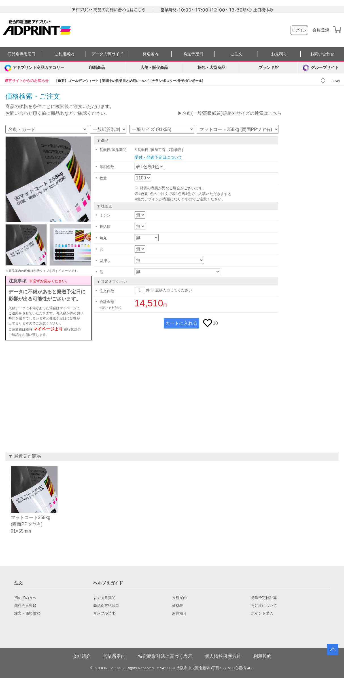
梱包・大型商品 (211, 67)
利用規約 (262, 656)
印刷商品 (97, 67)
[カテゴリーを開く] (34, 67)
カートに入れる (181, 323)
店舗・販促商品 (154, 67)
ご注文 (236, 54)
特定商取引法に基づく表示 (165, 656)
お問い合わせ (322, 54)
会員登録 (320, 30)
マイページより (48, 329)
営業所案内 (114, 656)
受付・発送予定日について (158, 157)
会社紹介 (82, 656)
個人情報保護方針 (223, 656)
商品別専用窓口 (21, 54)
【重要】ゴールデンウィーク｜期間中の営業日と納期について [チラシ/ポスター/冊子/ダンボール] (128, 81)
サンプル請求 (104, 613)
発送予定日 (193, 54)
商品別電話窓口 (106, 606)
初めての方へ (25, 598)
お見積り (279, 54)
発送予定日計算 (264, 598)
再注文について (264, 606)
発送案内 (150, 54)
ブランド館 (269, 67)
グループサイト (321, 67)
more (336, 80)
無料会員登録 (25, 606)
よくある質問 (104, 598)
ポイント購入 (262, 613)
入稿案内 (179, 598)
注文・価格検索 (27, 613)
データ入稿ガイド (107, 54)
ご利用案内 (64, 54)
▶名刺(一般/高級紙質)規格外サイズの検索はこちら (230, 113)
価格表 (177, 606)
